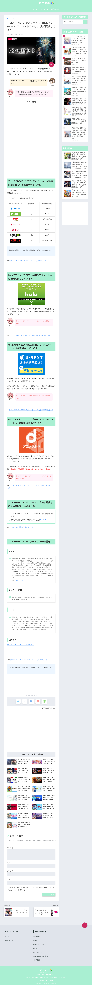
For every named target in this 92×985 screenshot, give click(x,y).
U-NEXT (43, 520)
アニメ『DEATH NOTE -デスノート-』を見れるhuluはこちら (29, 335)
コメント (10, 848)
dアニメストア (39, 952)
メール (10, 871)
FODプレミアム (39, 944)
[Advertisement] (31, 160)
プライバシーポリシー (46, 980)
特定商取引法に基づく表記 (58, 977)
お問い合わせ (55, 9)
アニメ (53, 708)
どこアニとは (44, 9)
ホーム (35, 9)
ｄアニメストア (20, 580)
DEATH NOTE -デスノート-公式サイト (20, 645)
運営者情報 (35, 977)
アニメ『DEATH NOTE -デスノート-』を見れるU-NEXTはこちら (31, 410)
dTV (35, 948)
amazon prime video (41, 956)
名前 (9, 863)
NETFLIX (37, 960)
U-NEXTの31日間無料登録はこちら (21, 527)
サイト (9, 879)
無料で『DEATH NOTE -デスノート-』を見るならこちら (28, 261)
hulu (36, 940)
